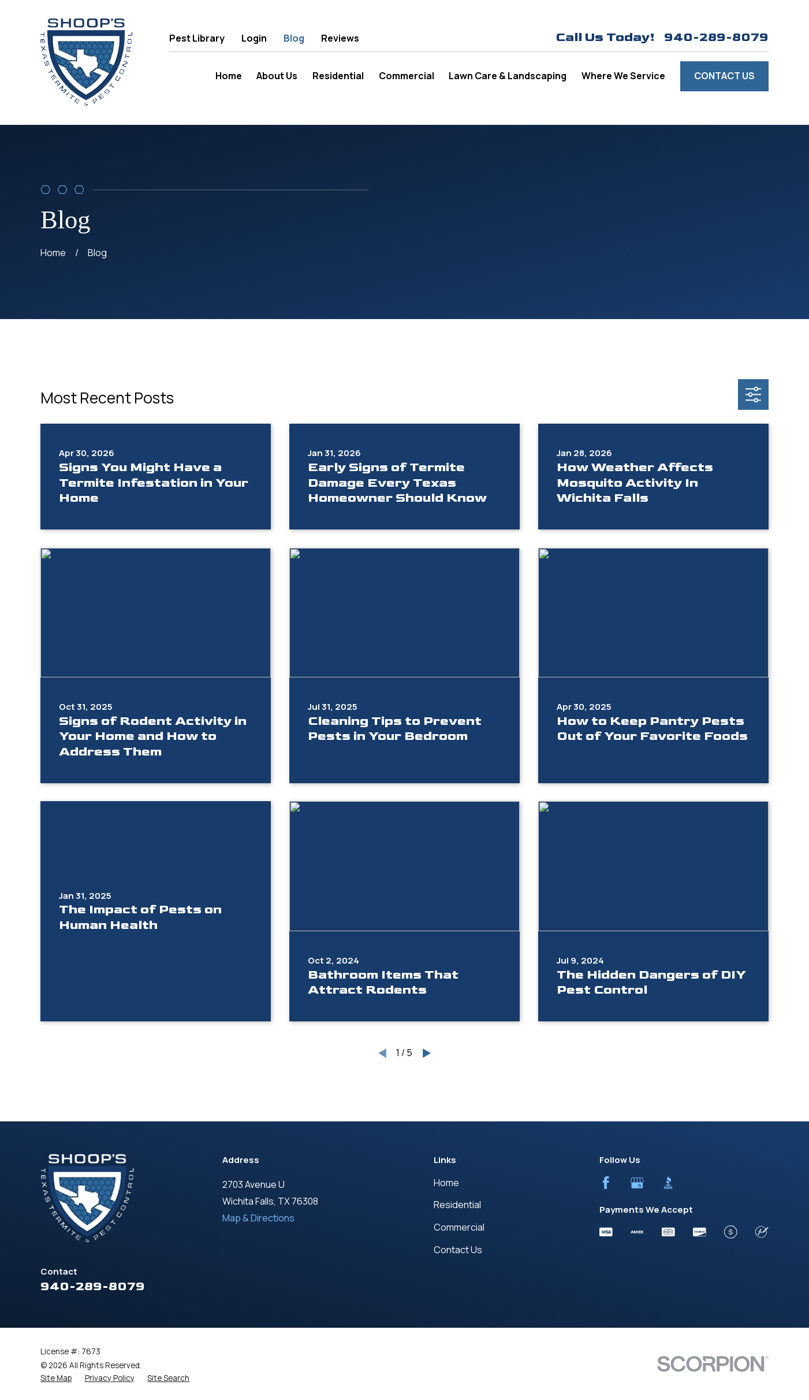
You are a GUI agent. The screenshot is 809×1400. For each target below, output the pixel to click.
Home (446, 1182)
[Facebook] (606, 1183)
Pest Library (197, 38)
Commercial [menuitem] (406, 75)
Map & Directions (258, 1218)
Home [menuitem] (228, 75)
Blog (294, 38)
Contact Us (724, 75)
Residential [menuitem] (338, 75)
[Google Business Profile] (637, 1183)
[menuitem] (56, 1378)
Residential (457, 1204)
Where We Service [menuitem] (623, 75)
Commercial (459, 1227)
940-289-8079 (716, 38)
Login (254, 38)
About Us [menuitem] (276, 75)
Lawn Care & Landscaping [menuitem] (507, 75)
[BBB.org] (668, 1183)
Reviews (340, 38)
